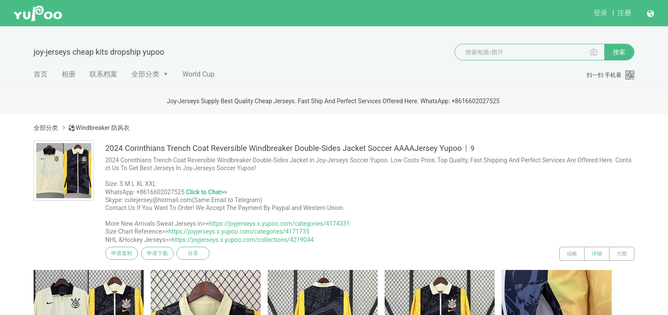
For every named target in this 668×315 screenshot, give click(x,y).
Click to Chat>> (206, 192)
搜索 (619, 52)
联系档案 (103, 74)
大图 (621, 254)
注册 (624, 13)
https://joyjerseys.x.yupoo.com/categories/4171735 (238, 231)
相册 (69, 74)
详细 (597, 254)
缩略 (572, 254)
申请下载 (162, 254)
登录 (600, 13)
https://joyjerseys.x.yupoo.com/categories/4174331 (279, 223)
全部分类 (145, 74)
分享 (202, 254)
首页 (41, 74)
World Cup (198, 74)
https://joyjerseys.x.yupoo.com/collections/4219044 (242, 239)
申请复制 (123, 254)
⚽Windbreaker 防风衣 (99, 127)
